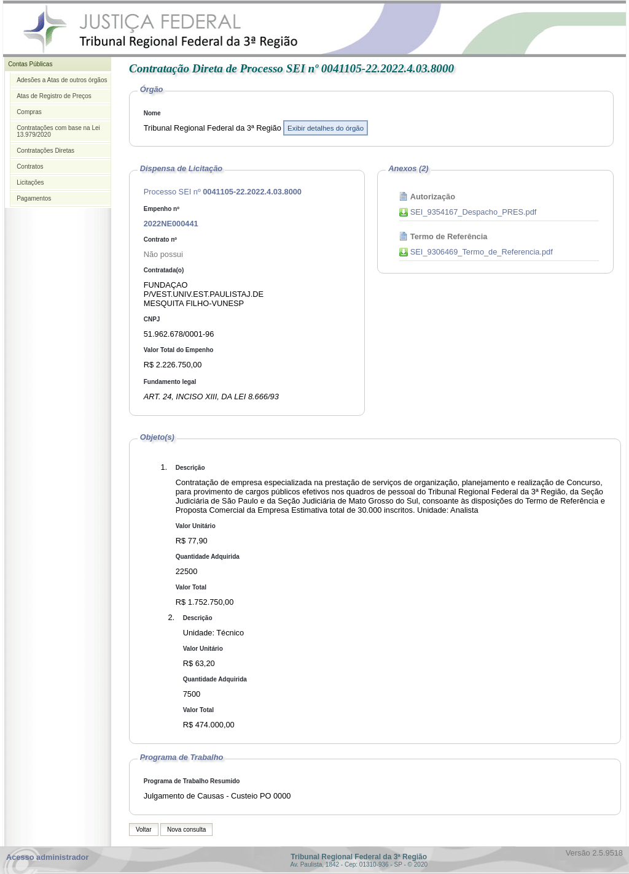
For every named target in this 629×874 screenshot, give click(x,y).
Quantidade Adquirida (208, 556)
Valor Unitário (196, 526)
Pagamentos (34, 198)
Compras (29, 112)
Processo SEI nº (223, 191)
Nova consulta (186, 829)
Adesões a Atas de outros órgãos (62, 80)
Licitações (30, 182)
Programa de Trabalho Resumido (192, 781)
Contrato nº (160, 239)
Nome (152, 113)
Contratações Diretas (45, 150)
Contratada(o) (164, 270)
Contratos (30, 166)
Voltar (144, 829)
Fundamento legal (170, 381)
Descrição (190, 467)
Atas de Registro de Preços (54, 96)
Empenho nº (161, 208)
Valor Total (191, 587)
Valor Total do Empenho (179, 350)
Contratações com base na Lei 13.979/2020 (58, 131)
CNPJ (152, 319)
